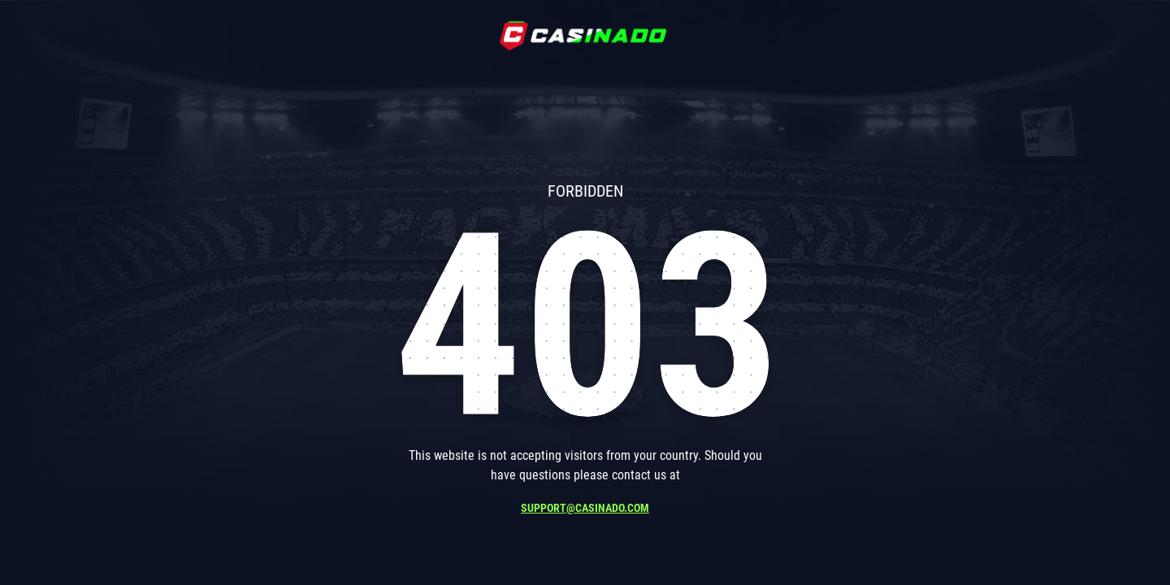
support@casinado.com (585, 507)
